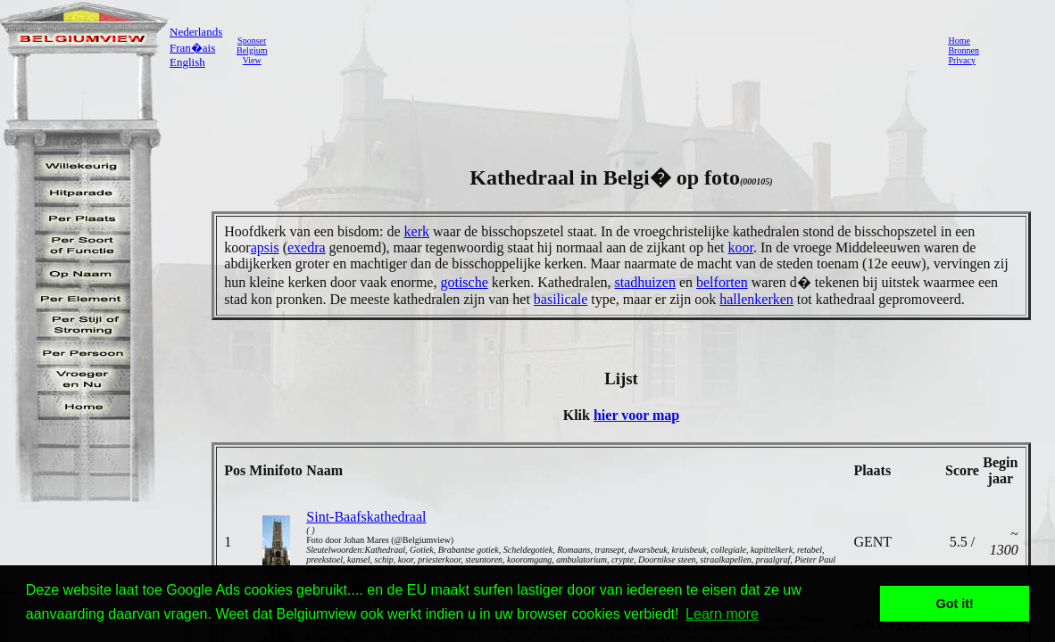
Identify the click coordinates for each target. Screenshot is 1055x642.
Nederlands (196, 31)
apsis (265, 247)
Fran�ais (192, 47)
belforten (722, 282)
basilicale (560, 299)
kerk (416, 231)
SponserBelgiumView (252, 50)
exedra (306, 247)
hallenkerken (756, 299)
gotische (463, 282)
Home (958, 40)
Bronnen (963, 50)
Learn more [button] (722, 613)
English (187, 62)
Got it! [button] (955, 604)
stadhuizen (644, 282)
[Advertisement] (602, 50)
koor (740, 247)
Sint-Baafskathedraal (366, 516)
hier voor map (636, 415)
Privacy (962, 60)
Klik (578, 415)
